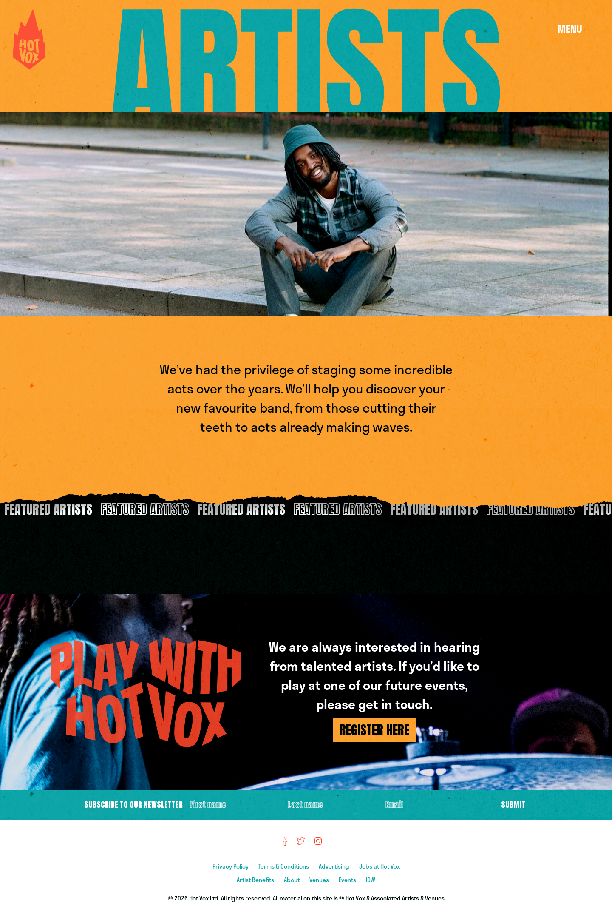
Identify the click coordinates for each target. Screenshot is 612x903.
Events (348, 879)
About (292, 879)
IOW (370, 879)
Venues (319, 879)
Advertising (335, 866)
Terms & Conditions (284, 866)
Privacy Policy (231, 866)
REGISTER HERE (374, 730)
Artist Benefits (256, 879)
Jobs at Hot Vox (379, 866)
